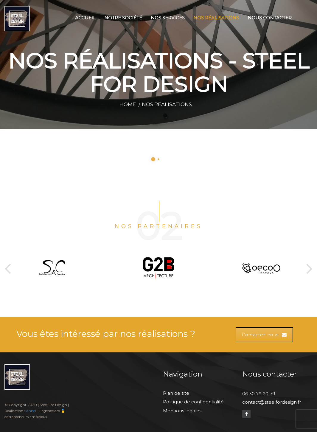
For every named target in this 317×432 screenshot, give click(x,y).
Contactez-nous (264, 334)
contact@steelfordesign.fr (271, 402)
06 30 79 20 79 (258, 394)
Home (127, 104)
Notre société (123, 18)
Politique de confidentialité (193, 402)
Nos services (168, 18)
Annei (31, 410)
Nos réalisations (216, 18)
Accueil (85, 18)
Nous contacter (270, 18)
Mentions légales (182, 411)
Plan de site (176, 393)
